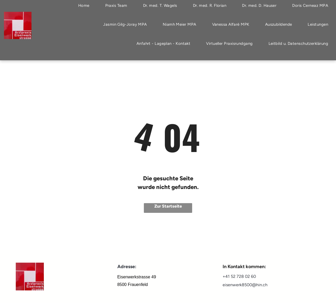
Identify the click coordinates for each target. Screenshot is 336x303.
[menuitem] (125, 24)
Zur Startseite (168, 206)
